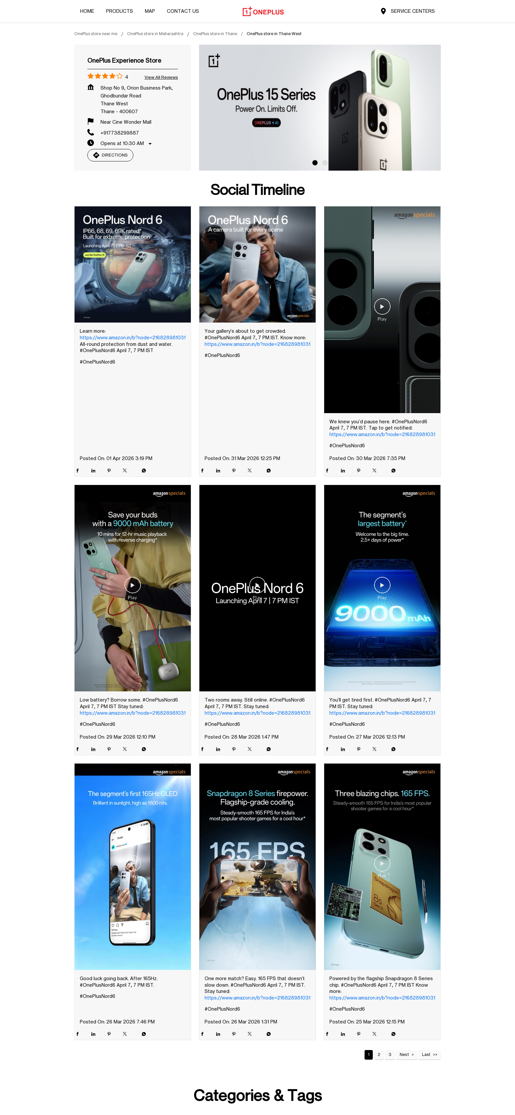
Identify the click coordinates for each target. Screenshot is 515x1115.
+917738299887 (120, 133)
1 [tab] (315, 162)
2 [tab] (324, 162)
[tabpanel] (320, 108)
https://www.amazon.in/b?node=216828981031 (133, 337)
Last (426, 1054)
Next (404, 1054)
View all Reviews (161, 77)
